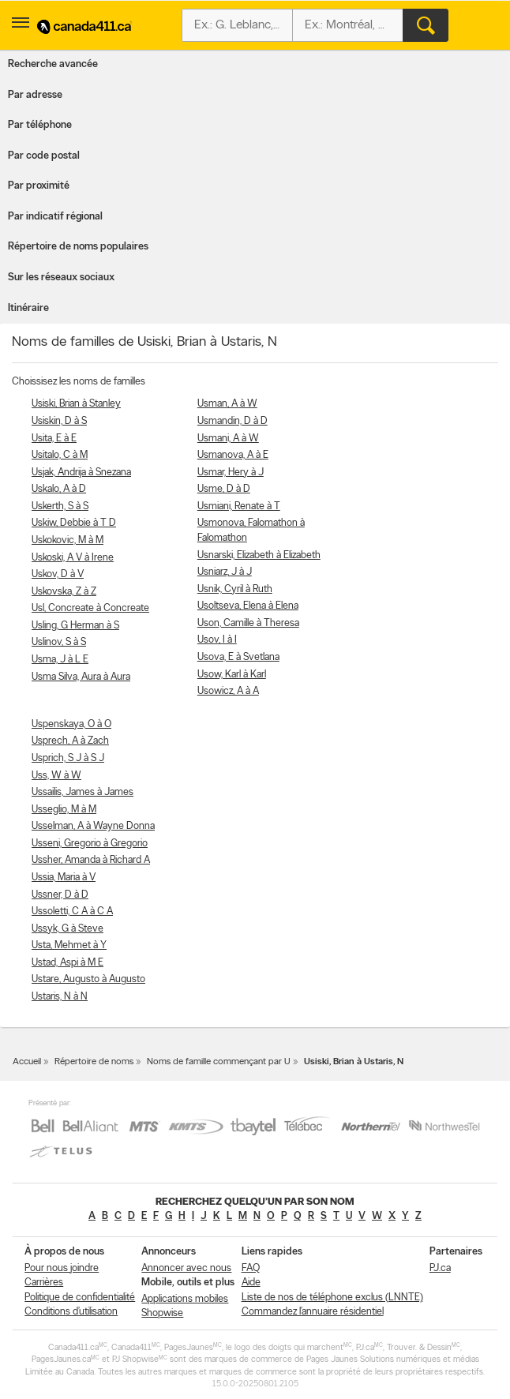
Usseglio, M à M (64, 810)
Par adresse (35, 95)
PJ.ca (440, 1268)
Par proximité (38, 186)
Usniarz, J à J (224, 572)
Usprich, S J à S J (68, 758)
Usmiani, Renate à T (238, 506)
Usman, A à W (227, 404)
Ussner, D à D (60, 895)
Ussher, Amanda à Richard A (91, 860)
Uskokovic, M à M (67, 540)
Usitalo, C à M (60, 455)
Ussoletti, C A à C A (72, 911)
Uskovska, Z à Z (64, 592)
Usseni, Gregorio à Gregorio (90, 843)
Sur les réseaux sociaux (61, 277)
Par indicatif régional (55, 217)
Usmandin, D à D (232, 421)
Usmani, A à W (228, 438)
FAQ (251, 1268)
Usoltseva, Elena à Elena (247, 606)
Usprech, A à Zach (70, 741)
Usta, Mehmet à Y (69, 945)
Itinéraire (28, 308)
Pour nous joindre (61, 1268)
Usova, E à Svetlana (238, 657)
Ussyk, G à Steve (67, 929)
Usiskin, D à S (59, 421)
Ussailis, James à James (82, 792)
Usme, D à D (223, 489)
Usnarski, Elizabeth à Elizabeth (259, 555)
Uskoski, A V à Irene (73, 558)
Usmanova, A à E (232, 455)
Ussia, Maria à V (64, 877)
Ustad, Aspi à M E (67, 963)
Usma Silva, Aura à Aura (81, 677)
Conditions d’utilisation (71, 1312)
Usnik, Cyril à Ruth (234, 589)
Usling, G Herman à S (75, 626)
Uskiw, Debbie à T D (74, 523)
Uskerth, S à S (60, 506)
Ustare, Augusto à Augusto (88, 979)
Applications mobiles (184, 1299)
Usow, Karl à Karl (231, 674)
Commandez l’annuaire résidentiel (313, 1312)
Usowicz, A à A (228, 691)
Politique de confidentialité (79, 1297)
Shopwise (162, 1313)
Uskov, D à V (58, 574)
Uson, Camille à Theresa (248, 623)
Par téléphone (40, 125)
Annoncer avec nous (186, 1268)
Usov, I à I (217, 640)
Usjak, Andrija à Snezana (81, 472)
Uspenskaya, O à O (71, 724)
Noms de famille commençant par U (219, 1062)
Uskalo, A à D (59, 489)
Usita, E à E (54, 438)
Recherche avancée (53, 64)
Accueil (27, 1062)
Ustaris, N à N (60, 997)
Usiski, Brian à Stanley (76, 404)
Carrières (43, 1282)
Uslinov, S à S (59, 642)
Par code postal (44, 156)
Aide (251, 1282)
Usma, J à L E (60, 659)
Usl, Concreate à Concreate (90, 608)
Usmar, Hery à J (230, 472)
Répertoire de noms (93, 1062)
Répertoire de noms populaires (78, 247)
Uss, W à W (56, 776)
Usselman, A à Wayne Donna (93, 826)
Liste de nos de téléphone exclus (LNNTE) (332, 1297)
